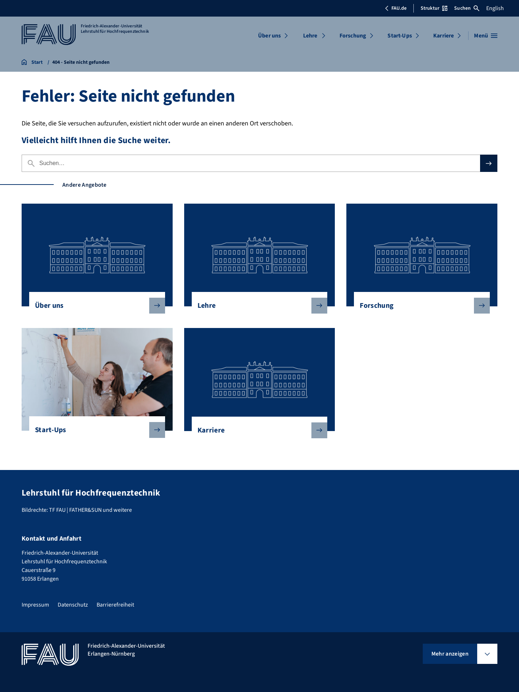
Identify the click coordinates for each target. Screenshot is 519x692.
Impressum (35, 605)
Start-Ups (399, 36)
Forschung (353, 36)
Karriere (443, 36)
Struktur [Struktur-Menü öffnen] (434, 8)
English (495, 8)
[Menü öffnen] (485, 36)
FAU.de (396, 8)
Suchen (466, 8)
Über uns (269, 36)
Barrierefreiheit (115, 605)
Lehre (310, 36)
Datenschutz (73, 605)
